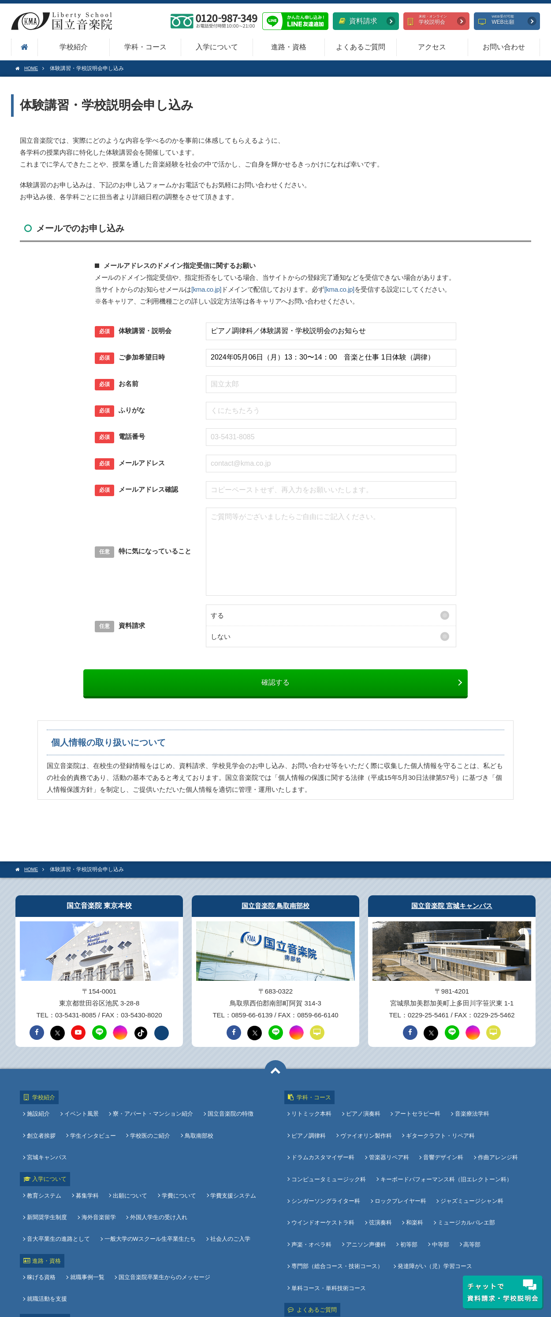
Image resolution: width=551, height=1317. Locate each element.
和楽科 (412, 1183)
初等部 (407, 1198)
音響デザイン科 (441, 1139)
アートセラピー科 (416, 1110)
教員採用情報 (45, 1234)
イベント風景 (81, 1110)
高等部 (467, 1198)
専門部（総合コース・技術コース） (339, 1212)
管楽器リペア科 (389, 1139)
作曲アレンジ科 (494, 1139)
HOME (28, 68)
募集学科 (87, 1155)
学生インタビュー (93, 1124)
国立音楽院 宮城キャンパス (452, 905)
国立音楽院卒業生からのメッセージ (162, 1216)
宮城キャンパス (243, 1124)
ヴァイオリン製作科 (366, 1124)
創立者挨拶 (43, 1124)
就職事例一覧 (87, 1216)
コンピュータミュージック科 (330, 1154)
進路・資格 (288, 47)
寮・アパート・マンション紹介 (151, 1110)
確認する (275, 682)
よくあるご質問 (360, 47)
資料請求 (358, 21)
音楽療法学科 (468, 1110)
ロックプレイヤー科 (400, 1168)
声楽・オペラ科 (313, 1198)
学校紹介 (74, 47)
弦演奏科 (380, 1183)
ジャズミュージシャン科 (470, 1168)
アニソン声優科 (366, 1198)
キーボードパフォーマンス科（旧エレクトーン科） (446, 1154)
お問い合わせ (504, 47)
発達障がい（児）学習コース (435, 1212)
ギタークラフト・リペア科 (438, 1124)
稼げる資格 (43, 1216)
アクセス (432, 47)
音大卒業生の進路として (229, 1170)
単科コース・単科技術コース (330, 1227)
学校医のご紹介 (148, 1124)
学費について (175, 1155)
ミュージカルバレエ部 (462, 1183)
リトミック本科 (313, 1110)
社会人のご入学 (153, 1185)
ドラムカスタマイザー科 (324, 1139)
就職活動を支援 (241, 1216)
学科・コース (145, 47)
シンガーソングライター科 (327, 1168)
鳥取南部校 (195, 1124)
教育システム (46, 1155)
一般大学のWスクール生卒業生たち (74, 1185)
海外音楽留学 (99, 1170)
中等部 (437, 1198)
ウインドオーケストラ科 (324, 1183)
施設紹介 (40, 1110)
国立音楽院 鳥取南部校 (275, 905)
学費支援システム (228, 1155)
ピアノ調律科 (310, 1124)
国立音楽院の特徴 (227, 1110)
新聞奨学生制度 (49, 1170)
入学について (217, 47)
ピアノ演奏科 (363, 1110)
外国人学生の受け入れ (157, 1170)
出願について (128, 1155)
